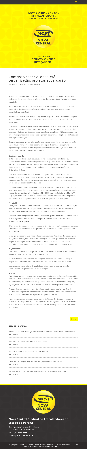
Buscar (74, 319)
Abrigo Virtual (58, 446)
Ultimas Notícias (34, 84)
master (14, 84)
